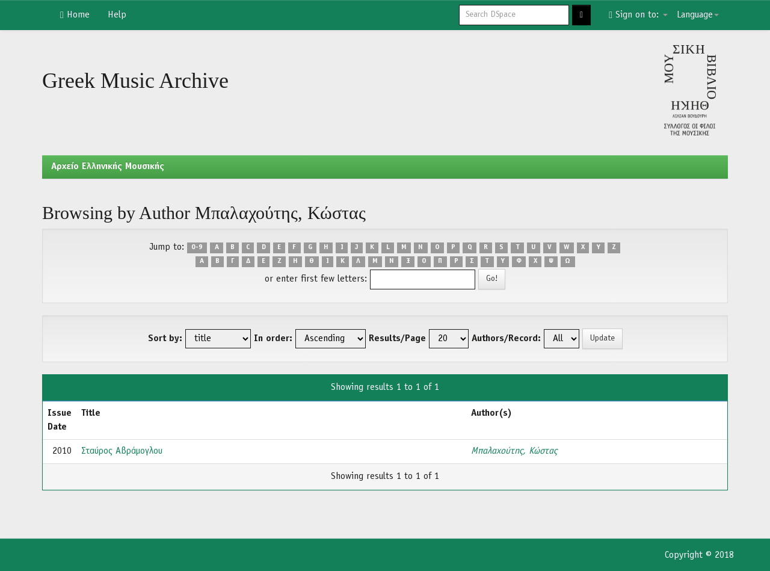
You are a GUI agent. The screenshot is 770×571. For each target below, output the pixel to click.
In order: (273, 339)
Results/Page (397, 339)
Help (117, 15)
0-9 (197, 248)
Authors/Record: (506, 339)
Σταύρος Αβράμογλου (121, 451)
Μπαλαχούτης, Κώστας (514, 451)
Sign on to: (638, 15)
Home (75, 15)
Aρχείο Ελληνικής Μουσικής (107, 166)
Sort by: (165, 339)
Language (698, 15)
